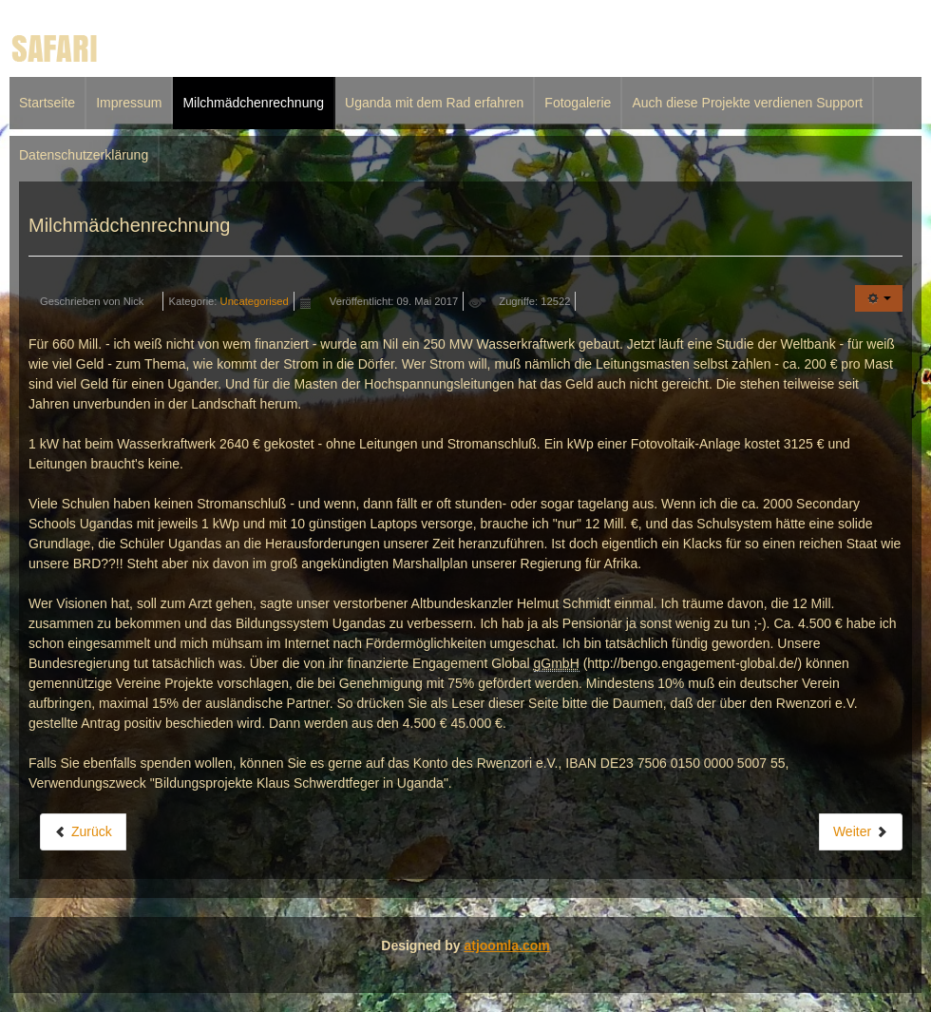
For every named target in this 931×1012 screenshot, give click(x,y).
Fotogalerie (577, 102)
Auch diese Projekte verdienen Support (747, 102)
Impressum (129, 102)
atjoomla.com (506, 945)
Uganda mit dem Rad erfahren (434, 102)
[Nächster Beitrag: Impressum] (860, 831)
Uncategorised (254, 301)
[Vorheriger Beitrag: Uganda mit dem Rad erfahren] (83, 831)
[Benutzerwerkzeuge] (878, 298)
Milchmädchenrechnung (253, 102)
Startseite (47, 102)
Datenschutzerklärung (83, 154)
